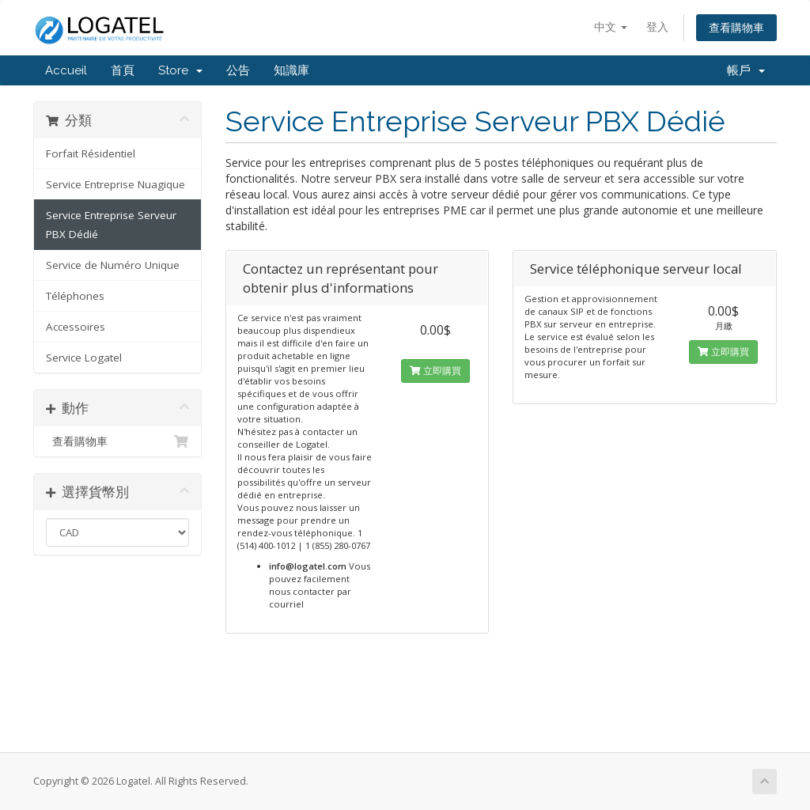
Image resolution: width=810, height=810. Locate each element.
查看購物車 (736, 27)
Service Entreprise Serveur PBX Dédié (111, 224)
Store (180, 70)
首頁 (122, 70)
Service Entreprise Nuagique (115, 184)
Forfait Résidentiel (90, 153)
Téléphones (75, 296)
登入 (657, 26)
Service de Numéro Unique (113, 265)
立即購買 (435, 370)
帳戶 (746, 70)
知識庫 (291, 70)
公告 (238, 70)
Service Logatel (84, 357)
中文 (610, 26)
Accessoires (75, 327)
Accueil (66, 70)
